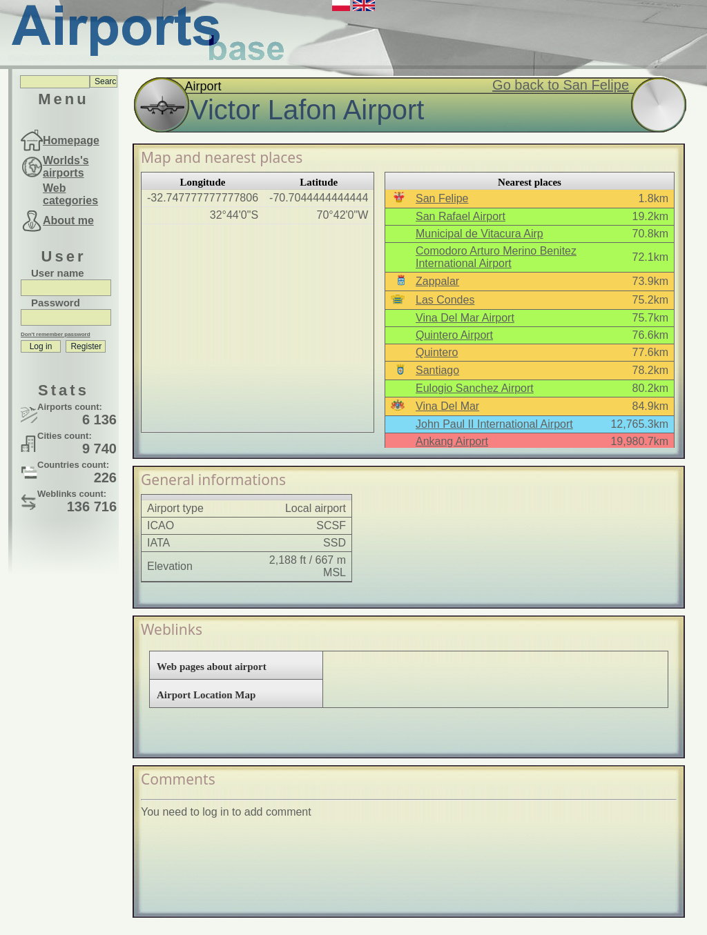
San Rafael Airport (460, 216)
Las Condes (445, 300)
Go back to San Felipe (560, 84)
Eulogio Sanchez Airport (475, 388)
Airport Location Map (206, 694)
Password (55, 302)
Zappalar (437, 281)
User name (57, 273)
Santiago (437, 370)
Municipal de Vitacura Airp (479, 233)
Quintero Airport (454, 335)
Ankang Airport (452, 441)
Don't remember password (55, 334)
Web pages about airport (212, 666)
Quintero (437, 352)
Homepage (71, 140)
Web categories (70, 194)
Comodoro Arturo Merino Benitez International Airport (496, 257)
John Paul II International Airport (494, 424)
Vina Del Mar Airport (465, 318)
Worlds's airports (66, 167)
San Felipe (442, 198)
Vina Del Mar (447, 406)
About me (68, 220)
